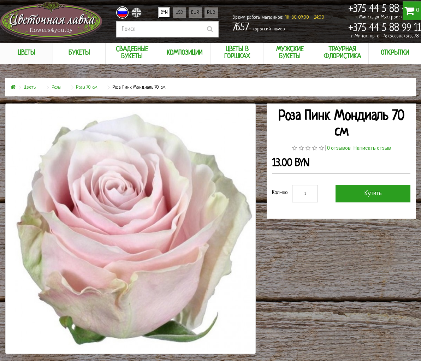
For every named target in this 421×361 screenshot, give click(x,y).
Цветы (30, 87)
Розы (56, 87)
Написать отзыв (372, 148)
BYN (164, 12)
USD (179, 12)
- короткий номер (258, 28)
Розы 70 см (86, 87)
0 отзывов (339, 148)
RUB (211, 12)
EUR (195, 12)
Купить (373, 193)
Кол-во (280, 193)
